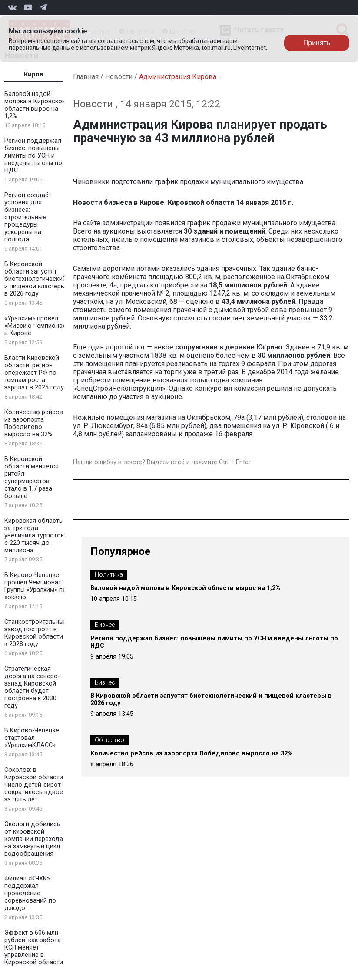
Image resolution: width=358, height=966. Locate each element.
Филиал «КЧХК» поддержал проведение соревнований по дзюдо (30, 893)
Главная (86, 77)
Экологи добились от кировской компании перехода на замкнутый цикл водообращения (33, 839)
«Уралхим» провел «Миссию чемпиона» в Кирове (35, 326)
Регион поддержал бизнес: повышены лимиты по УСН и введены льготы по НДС (33, 155)
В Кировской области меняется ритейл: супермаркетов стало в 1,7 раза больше (31, 477)
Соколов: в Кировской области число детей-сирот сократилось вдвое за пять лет (33, 784)
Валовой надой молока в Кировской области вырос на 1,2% (35, 105)
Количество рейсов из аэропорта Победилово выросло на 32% (33, 423)
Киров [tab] (33, 74)
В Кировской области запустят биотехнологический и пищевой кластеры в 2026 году (35, 278)
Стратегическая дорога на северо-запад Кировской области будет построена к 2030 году (32, 687)
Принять (317, 42)
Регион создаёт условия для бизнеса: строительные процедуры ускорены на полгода (28, 217)
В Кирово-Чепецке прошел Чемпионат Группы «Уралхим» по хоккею (35, 586)
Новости (119, 77)
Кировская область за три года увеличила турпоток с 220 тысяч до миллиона (34, 535)
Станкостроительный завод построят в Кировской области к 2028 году (35, 633)
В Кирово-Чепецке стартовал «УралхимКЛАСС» (31, 738)
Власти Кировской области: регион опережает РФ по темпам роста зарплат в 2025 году (34, 372)
